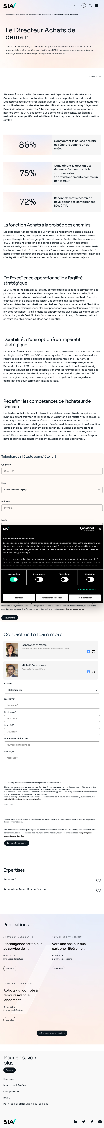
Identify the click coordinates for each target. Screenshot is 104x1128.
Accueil (9, 15)
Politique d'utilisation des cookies (26, 1104)
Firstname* (10, 712)
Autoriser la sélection (52, 598)
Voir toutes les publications (52, 1033)
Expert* (8, 683)
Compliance (11, 1091)
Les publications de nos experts (38, 15)
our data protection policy (73, 609)
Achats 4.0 (9, 879)
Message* (9, 751)
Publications (18, 15)
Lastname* (9, 699)
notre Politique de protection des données (22, 799)
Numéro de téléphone (16, 738)
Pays (3, 483)
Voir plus (10, 968)
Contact (9, 1070)
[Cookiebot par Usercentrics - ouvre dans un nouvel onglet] (82, 529)
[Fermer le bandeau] (100, 529)
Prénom (5, 501)
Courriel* (6, 464)
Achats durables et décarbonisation (24, 889)
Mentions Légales (14, 1085)
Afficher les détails (86, 589)
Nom (4, 520)
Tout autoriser (85, 598)
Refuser (19, 598)
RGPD (7, 1097)
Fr (84, 5)
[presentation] (24, 811)
